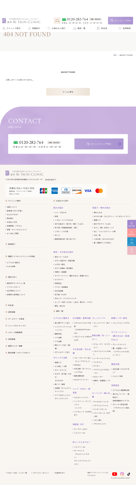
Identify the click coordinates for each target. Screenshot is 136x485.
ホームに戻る (68, 91)
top (115, 55)
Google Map (49, 179)
